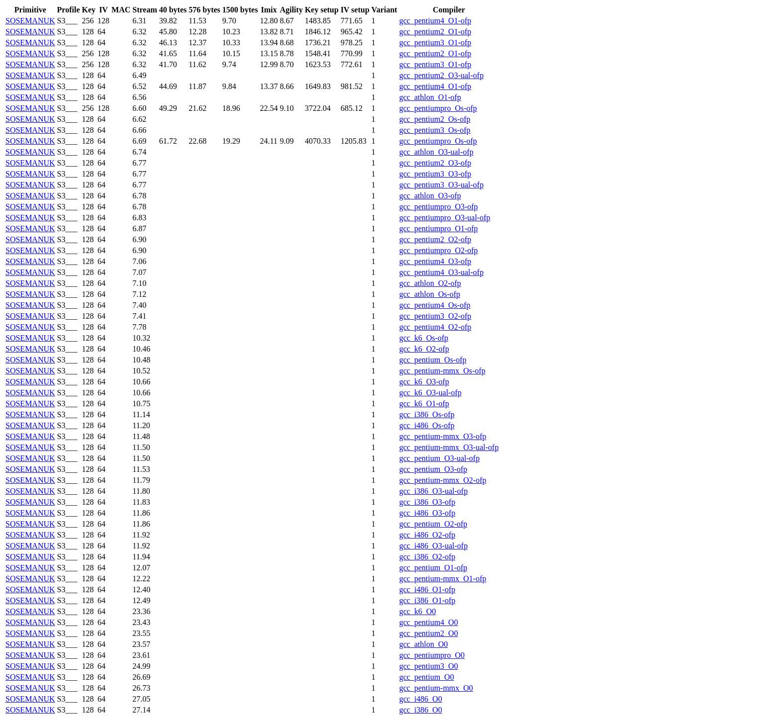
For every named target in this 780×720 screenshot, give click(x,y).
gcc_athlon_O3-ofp (430, 195)
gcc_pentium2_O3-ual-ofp (441, 75)
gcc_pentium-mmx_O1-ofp (442, 578)
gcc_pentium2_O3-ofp (435, 163)
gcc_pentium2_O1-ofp (435, 31)
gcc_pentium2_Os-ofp (434, 119)
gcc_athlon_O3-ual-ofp (436, 152)
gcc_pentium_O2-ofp (433, 524)
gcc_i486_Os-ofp (426, 425)
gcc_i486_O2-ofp (427, 535)
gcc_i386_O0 (420, 710)
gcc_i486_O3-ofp (427, 513)
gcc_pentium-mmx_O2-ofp (442, 480)
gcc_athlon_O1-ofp (430, 97)
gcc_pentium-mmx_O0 (436, 688)
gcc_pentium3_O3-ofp (435, 174)
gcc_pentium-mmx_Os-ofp (442, 370)
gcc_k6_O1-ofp (424, 403)
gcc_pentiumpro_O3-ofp (438, 206)
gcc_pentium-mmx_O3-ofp (442, 436)
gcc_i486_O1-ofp (427, 589)
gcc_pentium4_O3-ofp (435, 261)
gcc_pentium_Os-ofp (432, 360)
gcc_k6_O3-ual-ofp (430, 392)
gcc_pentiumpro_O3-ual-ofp (444, 217)
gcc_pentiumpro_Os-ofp (438, 108)
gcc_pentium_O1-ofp (433, 567)
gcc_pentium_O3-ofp (433, 469)
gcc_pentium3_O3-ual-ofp (441, 184)
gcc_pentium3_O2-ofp (435, 316)
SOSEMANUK (30, 20)
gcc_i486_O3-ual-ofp (433, 545)
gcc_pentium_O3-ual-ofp (439, 458)
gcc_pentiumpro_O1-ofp (438, 228)
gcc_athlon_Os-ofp (429, 294)
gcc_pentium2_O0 (428, 633)
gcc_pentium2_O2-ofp (435, 239)
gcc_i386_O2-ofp (427, 556)
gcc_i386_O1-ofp (427, 600)
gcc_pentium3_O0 (428, 666)
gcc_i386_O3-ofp (427, 502)
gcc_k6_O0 (417, 611)
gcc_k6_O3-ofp (424, 381)
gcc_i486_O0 (420, 699)
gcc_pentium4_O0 (428, 622)
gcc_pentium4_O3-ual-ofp (441, 272)
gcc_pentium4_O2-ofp (435, 327)
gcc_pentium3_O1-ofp (435, 42)
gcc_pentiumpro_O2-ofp (438, 250)
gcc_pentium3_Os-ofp (434, 130)
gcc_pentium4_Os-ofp (434, 305)
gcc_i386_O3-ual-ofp (433, 491)
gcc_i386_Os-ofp (426, 414)
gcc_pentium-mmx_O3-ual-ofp (448, 447)
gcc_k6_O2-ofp (424, 349)
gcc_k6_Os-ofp (423, 338)
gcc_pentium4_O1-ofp (435, 20)
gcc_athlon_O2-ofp (430, 283)
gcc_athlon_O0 (423, 644)
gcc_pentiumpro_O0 (432, 655)
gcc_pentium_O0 (426, 677)
